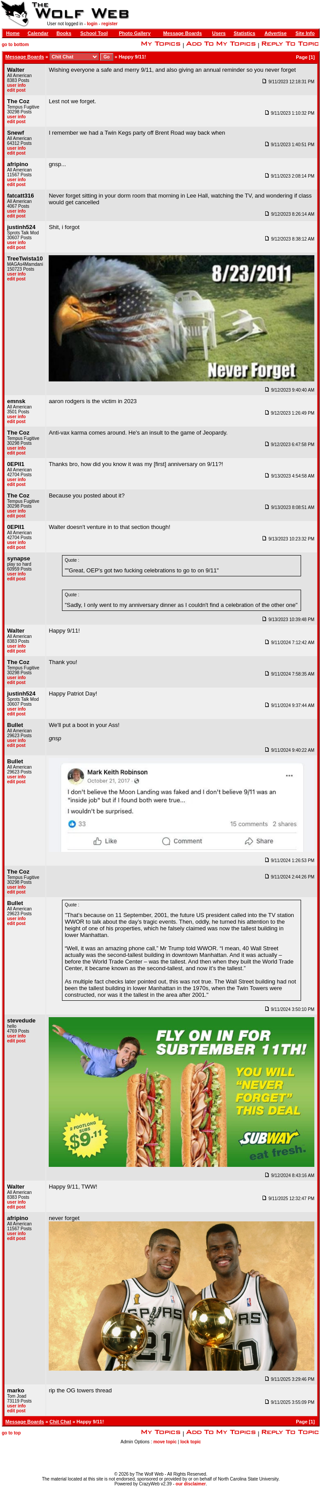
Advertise (275, 33)
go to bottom (15, 44)
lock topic (190, 1441)
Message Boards (182, 33)
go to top (11, 1432)
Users (219, 33)
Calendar (37, 33)
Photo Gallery (135, 33)
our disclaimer (191, 1483)
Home (13, 33)
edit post (16, 90)
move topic (165, 1441)
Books (63, 33)
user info (16, 85)
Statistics (244, 33)
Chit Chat (60, 1421)
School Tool (94, 33)
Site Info (304, 33)
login (92, 23)
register (109, 23)
